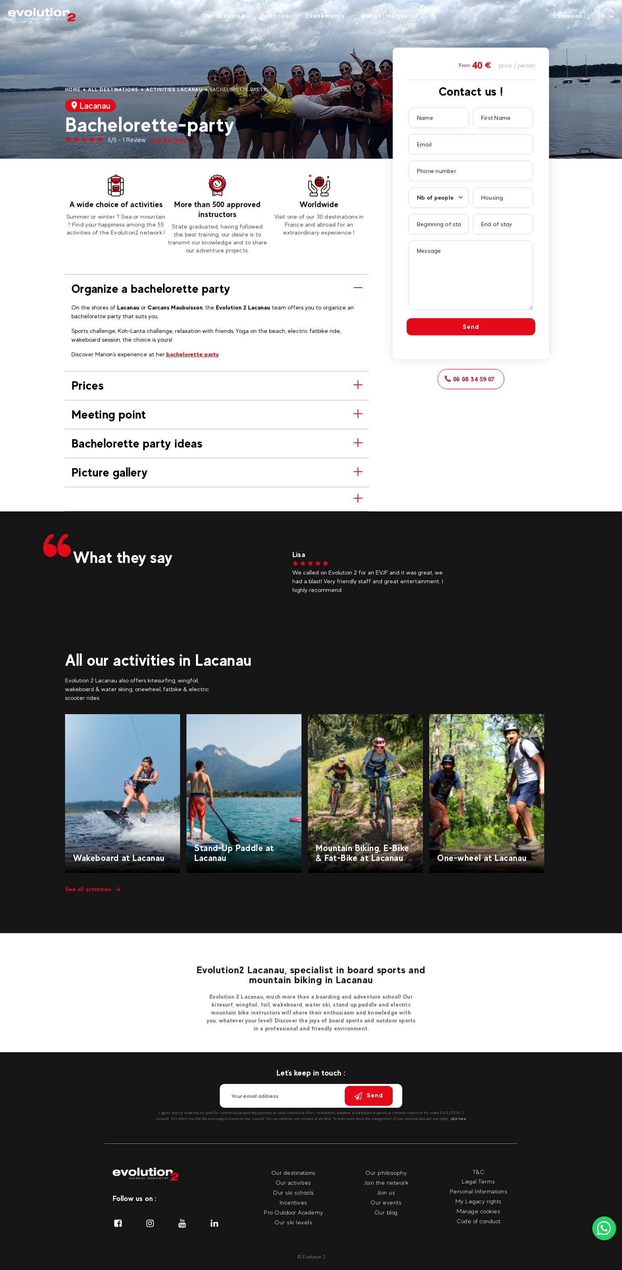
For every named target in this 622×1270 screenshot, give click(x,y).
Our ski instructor (389, 15)
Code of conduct (479, 1221)
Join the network (386, 1182)
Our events (386, 1202)
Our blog (386, 1212)
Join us (386, 1192)
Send (471, 326)
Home (73, 89)
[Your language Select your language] (605, 16)
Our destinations (293, 1172)
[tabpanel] (116, 205)
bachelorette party (192, 354)
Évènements (325, 15)
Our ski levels (293, 1222)
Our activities (293, 1182)
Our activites (223, 15)
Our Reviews (168, 140)
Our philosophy (386, 1172)
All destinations (113, 89)
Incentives (293, 1202)
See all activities (93, 889)
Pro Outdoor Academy (293, 1212)
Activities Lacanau (174, 89)
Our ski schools (293, 1192)
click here (458, 1118)
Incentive (275, 15)
